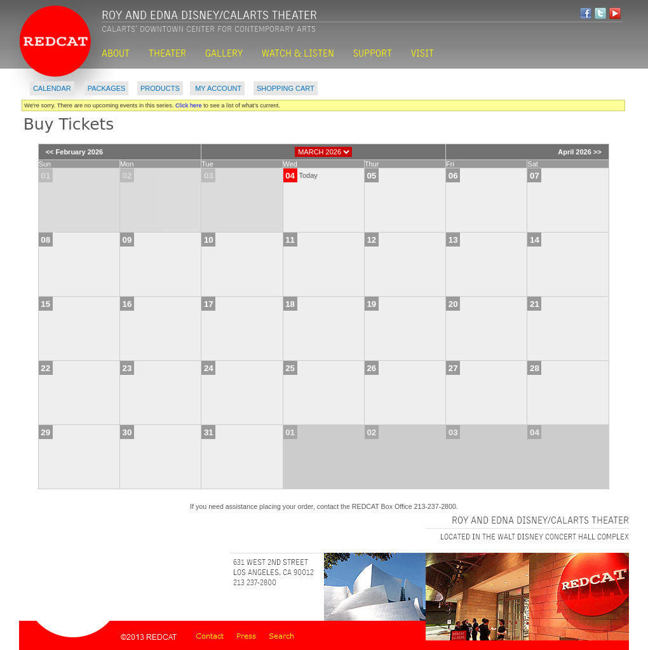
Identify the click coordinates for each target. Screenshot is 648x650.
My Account (217, 88)
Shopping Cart (285, 88)
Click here (188, 105)
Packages (107, 88)
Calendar (52, 88)
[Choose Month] (323, 152)
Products (160, 88)
